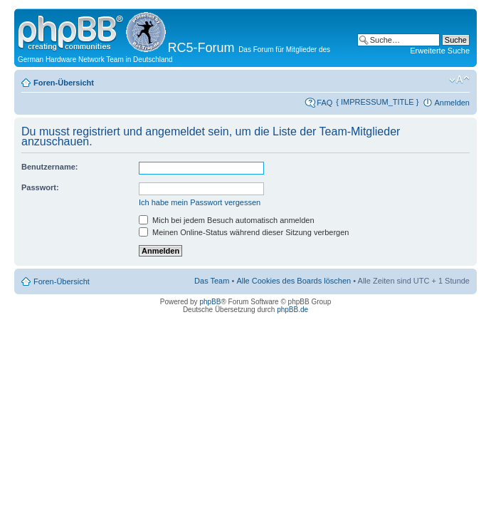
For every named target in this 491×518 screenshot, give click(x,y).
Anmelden (452, 102)
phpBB (210, 302)
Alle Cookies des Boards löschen (293, 280)
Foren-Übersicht (63, 82)
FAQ (324, 102)
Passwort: (40, 187)
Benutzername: (49, 166)
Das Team (211, 280)
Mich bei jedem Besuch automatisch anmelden (227, 220)
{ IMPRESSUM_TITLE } (377, 102)
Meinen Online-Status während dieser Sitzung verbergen (244, 232)
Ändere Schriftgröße (459, 79)
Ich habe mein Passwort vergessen (199, 202)
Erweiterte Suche (440, 50)
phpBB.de (292, 310)
